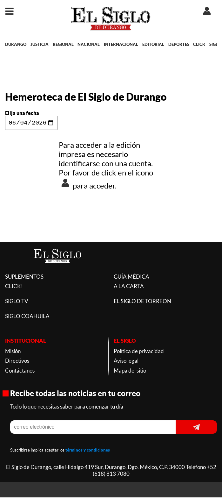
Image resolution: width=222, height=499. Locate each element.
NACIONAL (88, 44)
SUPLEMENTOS (24, 278)
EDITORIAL (153, 44)
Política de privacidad (139, 352)
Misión (13, 352)
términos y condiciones (87, 451)
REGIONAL (63, 44)
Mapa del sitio (130, 372)
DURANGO (15, 44)
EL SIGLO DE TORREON (142, 302)
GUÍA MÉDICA (131, 278)
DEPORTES (178, 44)
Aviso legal (126, 362)
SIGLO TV (16, 302)
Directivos (17, 362)
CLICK (199, 44)
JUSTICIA (39, 44)
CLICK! (14, 287)
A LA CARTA (129, 287)
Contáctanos (20, 372)
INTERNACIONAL (121, 44)
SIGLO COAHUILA (27, 317)
